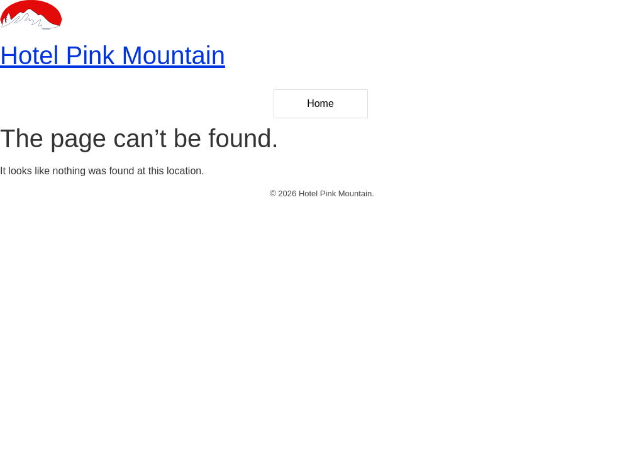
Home (320, 103)
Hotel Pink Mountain (112, 55)
